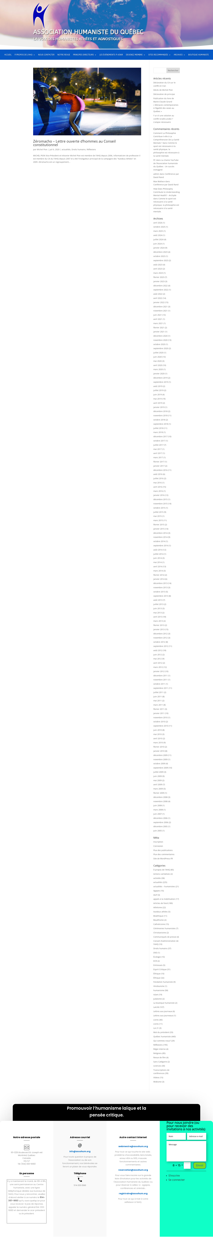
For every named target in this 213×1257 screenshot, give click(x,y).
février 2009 (158, 793)
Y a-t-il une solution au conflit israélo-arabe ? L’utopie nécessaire (163, 118)
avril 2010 (157, 738)
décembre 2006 (160, 818)
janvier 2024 (159, 247)
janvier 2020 (159, 373)
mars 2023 (158, 273)
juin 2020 (157, 357)
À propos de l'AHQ (161, 869)
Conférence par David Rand (165, 184)
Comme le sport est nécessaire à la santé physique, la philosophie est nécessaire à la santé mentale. (166, 149)
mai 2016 (157, 482)
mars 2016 (158, 491)
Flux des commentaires (163, 854)
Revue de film (159, 1057)
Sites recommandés (158, 55)
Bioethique (158, 916)
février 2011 (158, 709)
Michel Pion (42, 149)
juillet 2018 (158, 428)
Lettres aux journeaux (163, 1015)
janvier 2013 (159, 629)
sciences (157, 1065)
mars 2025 (158, 231)
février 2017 (158, 461)
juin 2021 (157, 315)
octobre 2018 (159, 419)
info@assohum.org (79, 1151)
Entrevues (157, 965)
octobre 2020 (159, 344)
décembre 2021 (160, 306)
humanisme (158, 990)
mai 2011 (157, 700)
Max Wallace (159, 181)
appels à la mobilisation (164, 899)
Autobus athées (160, 911)
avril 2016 (157, 487)
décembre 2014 (160, 533)
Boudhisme (158, 920)
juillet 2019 (158, 390)
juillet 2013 (158, 604)
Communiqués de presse (164, 937)
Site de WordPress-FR (163, 858)
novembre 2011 (160, 679)
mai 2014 (157, 562)
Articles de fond (160, 903)
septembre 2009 (160, 767)
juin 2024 (157, 243)
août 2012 (157, 650)
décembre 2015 (160, 499)
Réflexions (91, 149)
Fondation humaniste (163, 982)
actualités (66, 149)
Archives (178, 55)
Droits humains (79, 149)
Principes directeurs (83, 55)
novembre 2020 (160, 340)
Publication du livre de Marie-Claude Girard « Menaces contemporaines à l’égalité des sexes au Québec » (165, 105)
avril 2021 (157, 319)
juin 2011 (157, 696)
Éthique (156, 973)
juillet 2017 (158, 445)
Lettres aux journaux (162, 1011)
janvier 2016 (159, 495)
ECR (155, 961)
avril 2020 (157, 365)
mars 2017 (158, 457)
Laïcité (156, 1007)
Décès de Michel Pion (163, 90)
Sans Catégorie (160, 1061)
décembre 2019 (160, 377)
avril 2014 (157, 566)
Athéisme (157, 907)
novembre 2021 (160, 310)
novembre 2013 (160, 587)
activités (157, 878)
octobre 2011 (159, 684)
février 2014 (158, 575)
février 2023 (158, 277)
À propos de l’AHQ (23, 55)
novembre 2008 (160, 801)
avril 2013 (157, 616)
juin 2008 (157, 805)
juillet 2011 (158, 692)
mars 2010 (158, 742)
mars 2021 (158, 323)
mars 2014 (158, 570)
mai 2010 (157, 734)
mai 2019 (157, 398)
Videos (156, 1077)
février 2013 (158, 625)
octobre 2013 (159, 591)
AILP (155, 895)
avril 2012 (157, 663)
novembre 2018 (160, 415)
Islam (155, 994)
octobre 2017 (159, 440)
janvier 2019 (159, 407)
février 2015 (158, 524)
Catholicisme (159, 924)
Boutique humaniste (198, 55)
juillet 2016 (158, 478)
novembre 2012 (160, 637)
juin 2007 (157, 814)
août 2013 (157, 600)
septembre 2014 (160, 545)
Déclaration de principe (164, 94)
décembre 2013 (160, 583)
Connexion (158, 846)
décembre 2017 (160, 436)
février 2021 (158, 327)
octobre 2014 (159, 541)
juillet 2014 (158, 554)
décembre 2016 (160, 470)
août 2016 (157, 474)
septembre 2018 (160, 424)
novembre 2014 (160, 537)
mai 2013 (157, 612)
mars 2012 (158, 667)
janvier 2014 (159, 579)
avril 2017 (157, 453)
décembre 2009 (160, 755)
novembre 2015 (160, 503)
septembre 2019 (160, 382)
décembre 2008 (160, 797)
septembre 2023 (160, 260)
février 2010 (158, 746)
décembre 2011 (160, 675)
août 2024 (157, 235)
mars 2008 (158, 809)
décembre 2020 (160, 336)
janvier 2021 (159, 331)
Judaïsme (157, 998)
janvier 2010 (159, 751)
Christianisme (159, 932)
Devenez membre (134, 55)
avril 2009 (157, 784)
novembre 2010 (160, 717)
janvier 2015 (159, 528)
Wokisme (157, 1081)
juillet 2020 (158, 352)
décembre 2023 (160, 252)
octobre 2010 (159, 721)
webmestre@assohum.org (133, 1146)
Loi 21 (156, 1028)
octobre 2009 (159, 763)
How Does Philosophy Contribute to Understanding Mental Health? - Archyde (166, 192)
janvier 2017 (159, 466)
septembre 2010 (160, 725)
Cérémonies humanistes (164, 928)
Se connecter (176, 1180)
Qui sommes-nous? (162, 1040)
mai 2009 (157, 780)
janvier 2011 (159, 713)
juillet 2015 (158, 512)
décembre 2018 (160, 411)
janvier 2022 (159, 302)
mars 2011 (158, 705)
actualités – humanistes (164, 886)
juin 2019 (157, 394)
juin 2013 (157, 608)
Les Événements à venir (111, 55)
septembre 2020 (160, 348)
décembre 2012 (160, 633)
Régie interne (159, 1049)
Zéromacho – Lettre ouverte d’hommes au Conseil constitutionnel (74, 143)
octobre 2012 (159, 642)
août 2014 (157, 549)
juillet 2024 (158, 239)
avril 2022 (157, 298)
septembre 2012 (160, 646)
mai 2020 (157, 361)
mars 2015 (158, 520)
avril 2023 (157, 268)
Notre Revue (63, 55)
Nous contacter (46, 55)
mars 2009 (158, 788)
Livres (156, 1019)
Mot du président (161, 1032)
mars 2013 (158, 621)
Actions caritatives (161, 874)
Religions (157, 1053)
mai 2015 (157, 516)
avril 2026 (157, 222)
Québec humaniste (162, 1036)
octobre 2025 (159, 226)
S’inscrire (174, 1175)
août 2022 (157, 294)
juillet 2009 (158, 772)
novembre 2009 (160, 759)
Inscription (158, 841)
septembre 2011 (160, 688)
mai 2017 (157, 449)
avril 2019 (157, 403)
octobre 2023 (159, 256)
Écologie (157, 957)
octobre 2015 (159, 508)
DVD (155, 952)
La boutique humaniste (164, 1003)
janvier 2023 (159, 281)
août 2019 (157, 386)
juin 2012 (157, 654)
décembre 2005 (160, 826)
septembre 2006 (160, 822)
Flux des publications (163, 850)
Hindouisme (158, 986)
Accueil (8, 55)
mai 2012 (157, 658)
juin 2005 (157, 830)
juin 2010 (157, 730)
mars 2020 (158, 369)
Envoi (199, 1165)
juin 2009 (157, 776)
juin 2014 (157, 558)
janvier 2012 (159, 671)
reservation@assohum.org (133, 1169)
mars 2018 (158, 432)
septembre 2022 (160, 289)
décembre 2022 (160, 285)
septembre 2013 (160, 596)
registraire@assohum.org (133, 1193)
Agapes (156, 890)
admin (156, 174)
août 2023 (157, 264)
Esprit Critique (160, 969)
